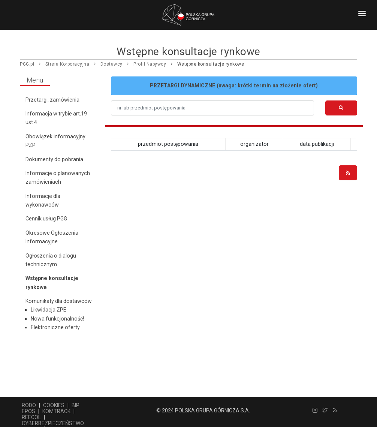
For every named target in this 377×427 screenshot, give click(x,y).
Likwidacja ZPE (48, 310)
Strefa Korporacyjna (67, 64)
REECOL (31, 417)
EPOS (28, 411)
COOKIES (53, 405)
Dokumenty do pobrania (54, 159)
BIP (75, 405)
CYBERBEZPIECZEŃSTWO (53, 423)
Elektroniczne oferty (55, 327)
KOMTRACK (56, 411)
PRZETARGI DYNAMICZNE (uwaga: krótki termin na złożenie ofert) (234, 85)
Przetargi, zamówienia (52, 100)
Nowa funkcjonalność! (57, 319)
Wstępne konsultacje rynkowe (210, 64)
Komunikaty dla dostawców (58, 301)
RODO (29, 405)
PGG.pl (27, 64)
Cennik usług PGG (46, 219)
